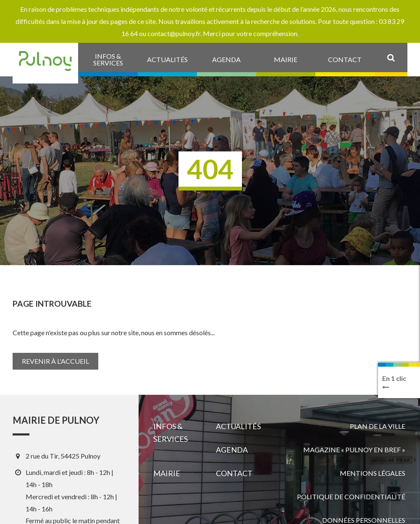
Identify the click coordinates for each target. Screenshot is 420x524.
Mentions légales (372, 473)
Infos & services (170, 432)
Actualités (238, 426)
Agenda (232, 449)
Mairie (166, 473)
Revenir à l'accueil (55, 361)
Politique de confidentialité (351, 497)
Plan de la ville (377, 426)
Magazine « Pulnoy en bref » (354, 450)
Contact (234, 473)
